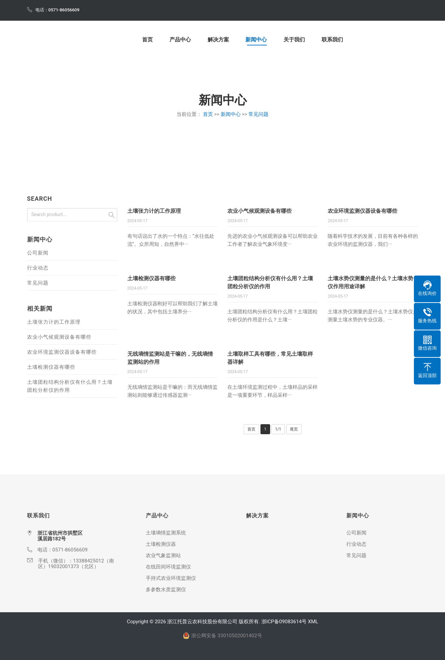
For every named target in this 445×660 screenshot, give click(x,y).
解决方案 (218, 40)
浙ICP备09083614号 (284, 622)
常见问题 (258, 114)
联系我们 (332, 40)
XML (313, 622)
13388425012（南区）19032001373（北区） (76, 563)
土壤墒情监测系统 (166, 533)
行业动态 (37, 268)
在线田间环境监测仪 (168, 567)
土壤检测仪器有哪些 (151, 278)
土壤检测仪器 (161, 544)
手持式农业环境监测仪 (171, 578)
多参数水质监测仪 (166, 590)
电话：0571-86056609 (53, 9)
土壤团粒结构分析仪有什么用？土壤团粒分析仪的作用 (70, 386)
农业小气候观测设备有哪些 (259, 211)
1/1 (278, 429)
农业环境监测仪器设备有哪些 (362, 211)
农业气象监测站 (163, 555)
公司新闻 (37, 253)
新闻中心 (256, 40)
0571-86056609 (70, 550)
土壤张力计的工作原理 (154, 211)
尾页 (294, 429)
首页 (147, 40)
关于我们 (294, 40)
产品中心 (180, 40)
